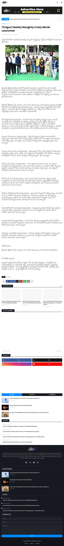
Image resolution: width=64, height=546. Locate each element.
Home (3, 23)
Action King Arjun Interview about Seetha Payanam (25, 19)
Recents (32, 394)
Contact (37, 543)
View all (60, 286)
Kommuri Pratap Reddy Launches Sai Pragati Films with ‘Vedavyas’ (29, 412)
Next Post (59, 351)
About (31, 543)
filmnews (8, 23)
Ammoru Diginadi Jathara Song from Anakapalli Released (11, 302)
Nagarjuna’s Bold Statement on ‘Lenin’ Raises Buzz (17, 442)
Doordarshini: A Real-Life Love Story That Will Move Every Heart (31, 302)
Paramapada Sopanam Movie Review (21, 405)
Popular (11, 394)
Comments (52, 394)
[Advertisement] (32, 379)
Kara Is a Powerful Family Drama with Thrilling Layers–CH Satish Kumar (52, 303)
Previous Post (6, 351)
